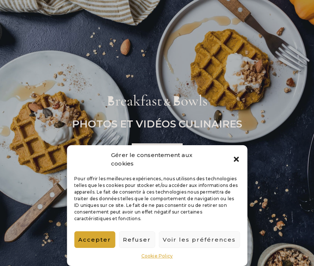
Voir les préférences (199, 239)
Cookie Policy (157, 256)
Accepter (94, 239)
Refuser (137, 239)
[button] (236, 159)
